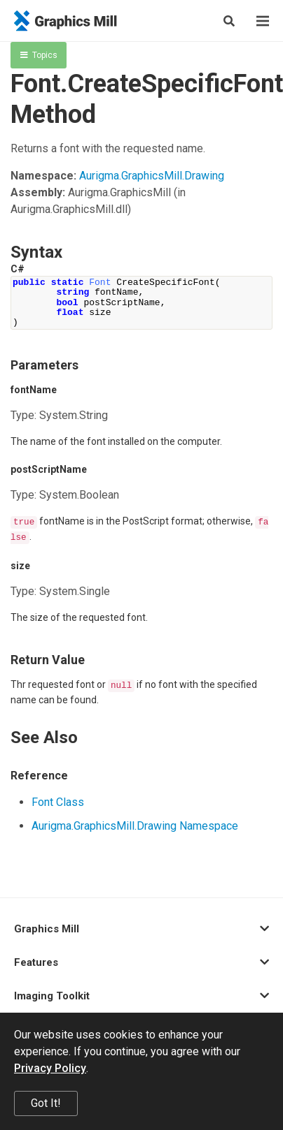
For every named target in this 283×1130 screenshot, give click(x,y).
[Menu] (262, 21)
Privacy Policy (50, 1068)
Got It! (46, 1103)
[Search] (229, 21)
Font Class (58, 802)
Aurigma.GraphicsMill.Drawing (151, 175)
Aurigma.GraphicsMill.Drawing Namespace (135, 825)
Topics (38, 55)
